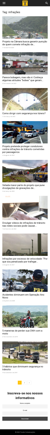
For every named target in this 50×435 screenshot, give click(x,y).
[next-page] (29, 383)
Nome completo (25, 403)
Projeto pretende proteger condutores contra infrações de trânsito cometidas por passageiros (23, 149)
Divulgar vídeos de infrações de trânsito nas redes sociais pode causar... (23, 224)
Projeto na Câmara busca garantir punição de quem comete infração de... (24, 43)
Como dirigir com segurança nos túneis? (24, 113)
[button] (4, 3)
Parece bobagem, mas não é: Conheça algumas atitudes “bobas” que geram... (22, 79)
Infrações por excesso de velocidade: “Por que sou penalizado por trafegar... (25, 260)
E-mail (25, 410)
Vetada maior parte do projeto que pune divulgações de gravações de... (23, 186)
